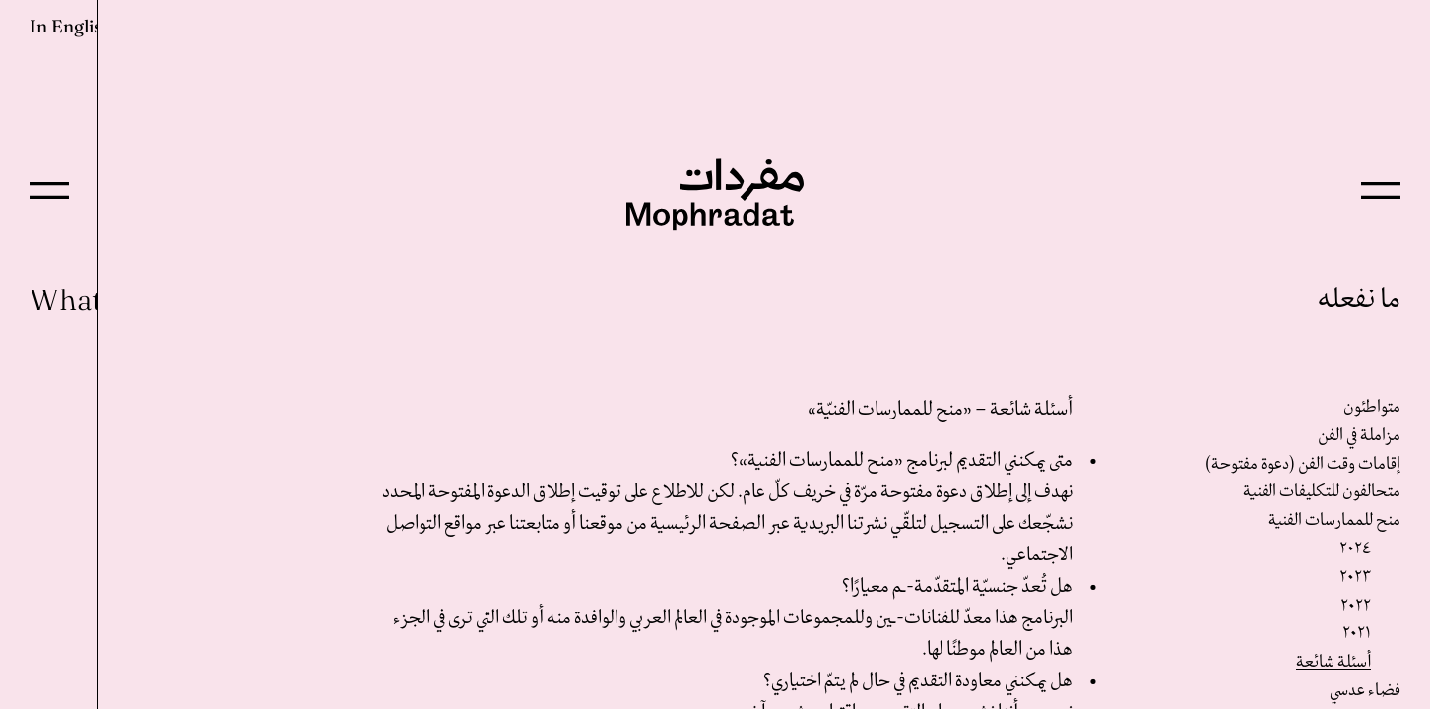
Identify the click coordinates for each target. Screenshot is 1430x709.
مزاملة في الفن (1359, 435)
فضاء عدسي (1365, 690)
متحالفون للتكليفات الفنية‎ (1321, 492)
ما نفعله (1359, 300)
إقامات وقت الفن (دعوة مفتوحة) (1302, 464)
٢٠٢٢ (1355, 606)
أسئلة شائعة (1333, 662)
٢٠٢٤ (1355, 549)
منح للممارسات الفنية (1334, 520)
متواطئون (1371, 407)
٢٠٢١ (1356, 633)
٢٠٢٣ (1355, 577)
